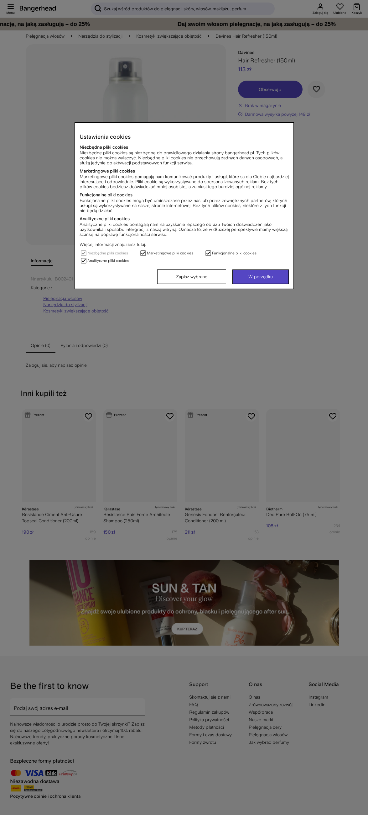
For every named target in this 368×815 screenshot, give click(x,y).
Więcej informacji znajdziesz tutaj (112, 244)
